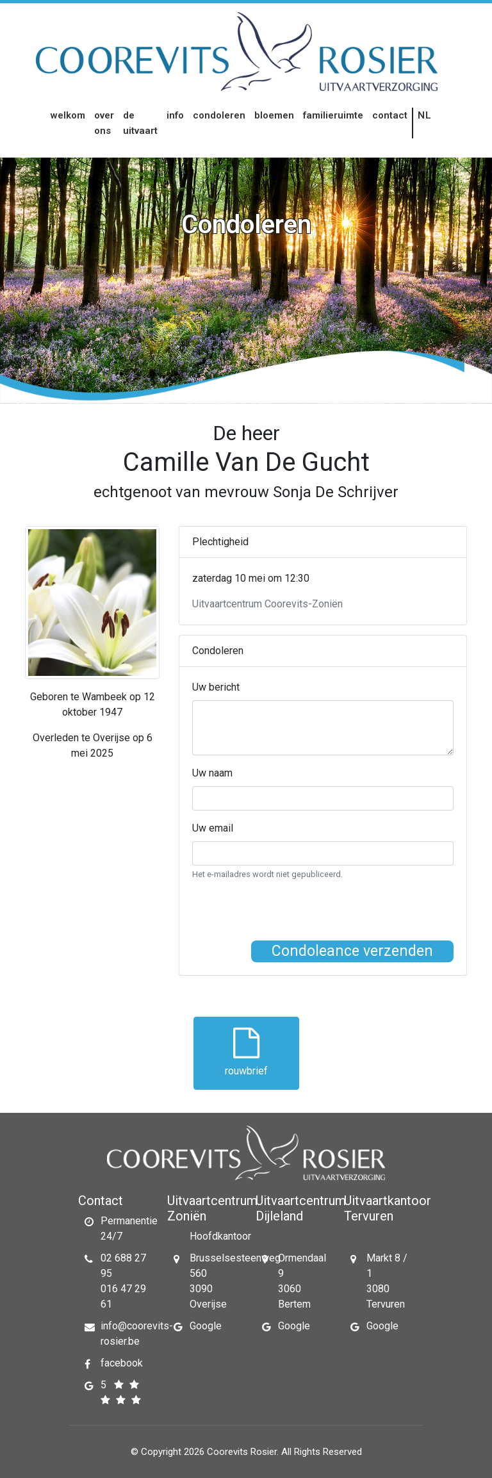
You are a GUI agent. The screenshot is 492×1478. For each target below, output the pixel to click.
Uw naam (212, 773)
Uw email (212, 828)
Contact (389, 115)
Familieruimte (333, 115)
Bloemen (274, 115)
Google (206, 1326)
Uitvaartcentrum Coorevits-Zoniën (267, 604)
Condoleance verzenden (352, 951)
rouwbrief (246, 1052)
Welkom (68, 115)
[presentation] (289, 915)
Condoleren (219, 115)
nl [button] (425, 115)
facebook (122, 1363)
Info (175, 115)
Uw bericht (216, 687)
